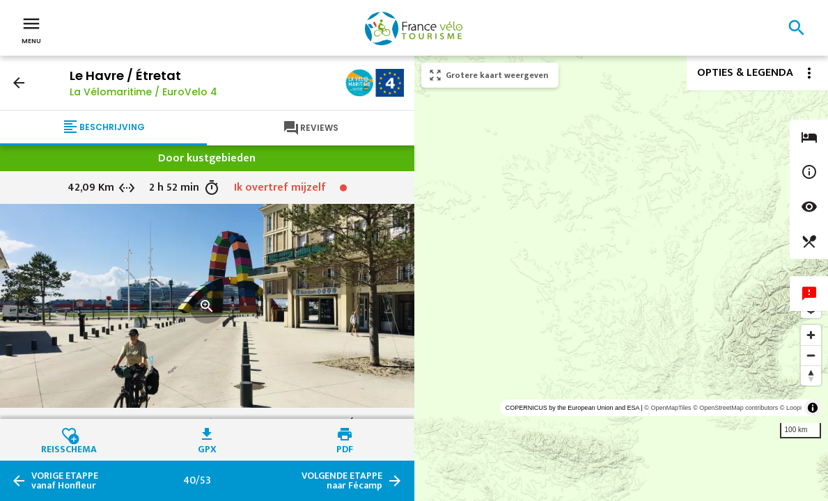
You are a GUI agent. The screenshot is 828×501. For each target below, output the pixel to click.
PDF (344, 447)
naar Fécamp (342, 481)
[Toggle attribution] (812, 407)
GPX (207, 447)
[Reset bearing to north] (811, 375)
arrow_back (18, 82)
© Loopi (791, 407)
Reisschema (69, 447)
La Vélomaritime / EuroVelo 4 (143, 92)
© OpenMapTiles (667, 407)
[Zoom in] (811, 335)
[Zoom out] (811, 355)
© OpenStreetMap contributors (735, 407)
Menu (31, 29)
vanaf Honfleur (64, 481)
